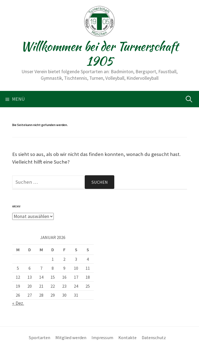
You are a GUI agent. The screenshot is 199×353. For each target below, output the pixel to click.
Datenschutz (154, 337)
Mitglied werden (70, 337)
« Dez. (18, 303)
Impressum (102, 337)
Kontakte (127, 337)
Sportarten (39, 337)
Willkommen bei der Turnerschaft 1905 (99, 53)
